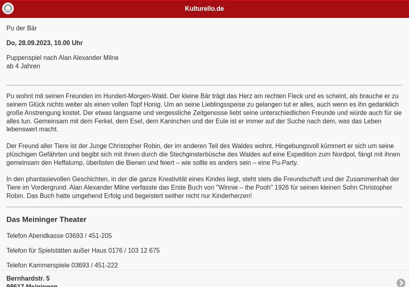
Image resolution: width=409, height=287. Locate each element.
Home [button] (8, 8)
